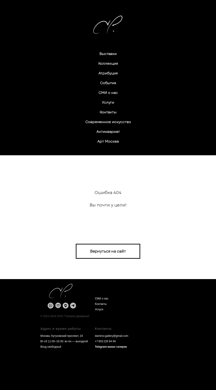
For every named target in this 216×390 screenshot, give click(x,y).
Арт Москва (108, 141)
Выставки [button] (108, 53)
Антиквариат (108, 131)
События (108, 83)
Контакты (108, 112)
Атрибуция (108, 73)
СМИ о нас (108, 92)
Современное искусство (108, 122)
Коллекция (108, 63)
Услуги (108, 102)
